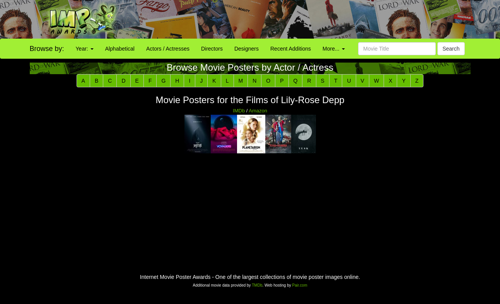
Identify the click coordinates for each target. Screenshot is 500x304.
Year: (85, 49)
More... (334, 49)
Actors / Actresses (167, 49)
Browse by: (47, 49)
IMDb (239, 111)
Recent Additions (290, 49)
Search (450, 49)
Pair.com (299, 285)
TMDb (257, 285)
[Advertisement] (312, 19)
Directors (212, 49)
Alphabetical (120, 49)
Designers (246, 49)
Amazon (258, 111)
